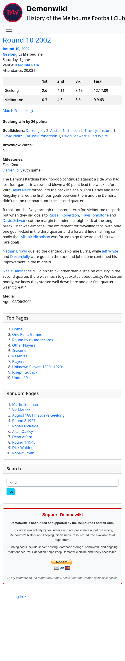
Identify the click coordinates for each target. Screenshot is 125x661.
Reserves (19, 356)
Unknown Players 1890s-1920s (38, 366)
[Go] (11, 491)
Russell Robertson (42, 135)
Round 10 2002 (27, 40)
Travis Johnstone (98, 130)
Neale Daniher (15, 270)
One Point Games (27, 334)
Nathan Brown (15, 251)
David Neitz (12, 135)
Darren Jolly (35, 130)
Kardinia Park (27, 65)
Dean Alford (22, 436)
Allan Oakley (22, 431)
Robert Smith (23, 453)
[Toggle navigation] (9, 29)
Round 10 (11, 48)
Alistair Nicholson (65, 130)
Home (17, 329)
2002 (25, 48)
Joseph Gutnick (24, 372)
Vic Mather (21, 409)
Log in (18, 596)
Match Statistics (16, 110)
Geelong (10, 54)
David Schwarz (74, 135)
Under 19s (21, 377)
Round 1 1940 (23, 442)
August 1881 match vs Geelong (38, 415)
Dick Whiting (23, 447)
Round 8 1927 (23, 420)
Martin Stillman (25, 404)
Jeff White (100, 135)
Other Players (23, 345)
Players (18, 361)
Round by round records (32, 339)
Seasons (19, 350)
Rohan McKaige (25, 426)
